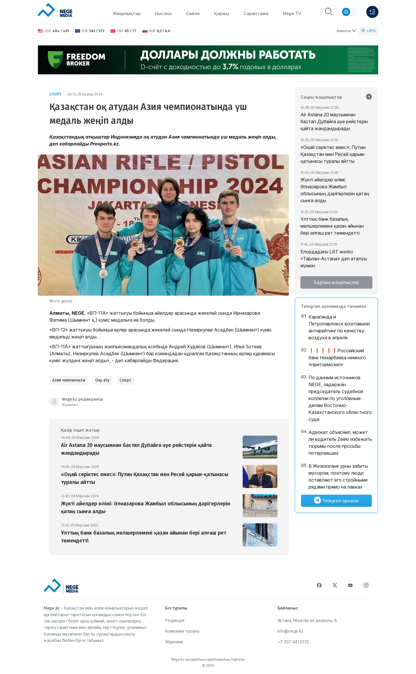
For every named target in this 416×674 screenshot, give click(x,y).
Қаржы (221, 13)
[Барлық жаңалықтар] (368, 97)
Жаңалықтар (126, 13)
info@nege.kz (290, 631)
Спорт (55, 94)
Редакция (174, 620)
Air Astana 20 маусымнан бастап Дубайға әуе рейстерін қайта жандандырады (334, 121)
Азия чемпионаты (68, 380)
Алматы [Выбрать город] (346, 31)
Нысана (163, 13)
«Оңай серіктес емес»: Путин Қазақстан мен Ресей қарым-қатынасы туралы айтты (333, 154)
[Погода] (368, 31)
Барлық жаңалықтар (336, 282)
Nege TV (292, 13)
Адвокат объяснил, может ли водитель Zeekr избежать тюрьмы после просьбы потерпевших (340, 442)
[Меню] (372, 12)
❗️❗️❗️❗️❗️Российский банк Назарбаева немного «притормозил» (337, 357)
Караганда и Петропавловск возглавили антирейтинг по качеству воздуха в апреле (339, 327)
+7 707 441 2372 (293, 641)
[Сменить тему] (349, 12)
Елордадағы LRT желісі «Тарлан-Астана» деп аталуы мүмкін (333, 258)
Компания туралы (182, 631)
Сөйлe (193, 13)
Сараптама (256, 13)
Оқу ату (102, 380)
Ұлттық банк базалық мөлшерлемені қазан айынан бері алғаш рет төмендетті (332, 226)
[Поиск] (328, 12)
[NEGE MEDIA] (55, 10)
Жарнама (174, 641)
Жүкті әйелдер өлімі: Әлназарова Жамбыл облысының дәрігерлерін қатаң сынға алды (334, 190)
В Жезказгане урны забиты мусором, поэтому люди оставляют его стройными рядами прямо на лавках (338, 476)
